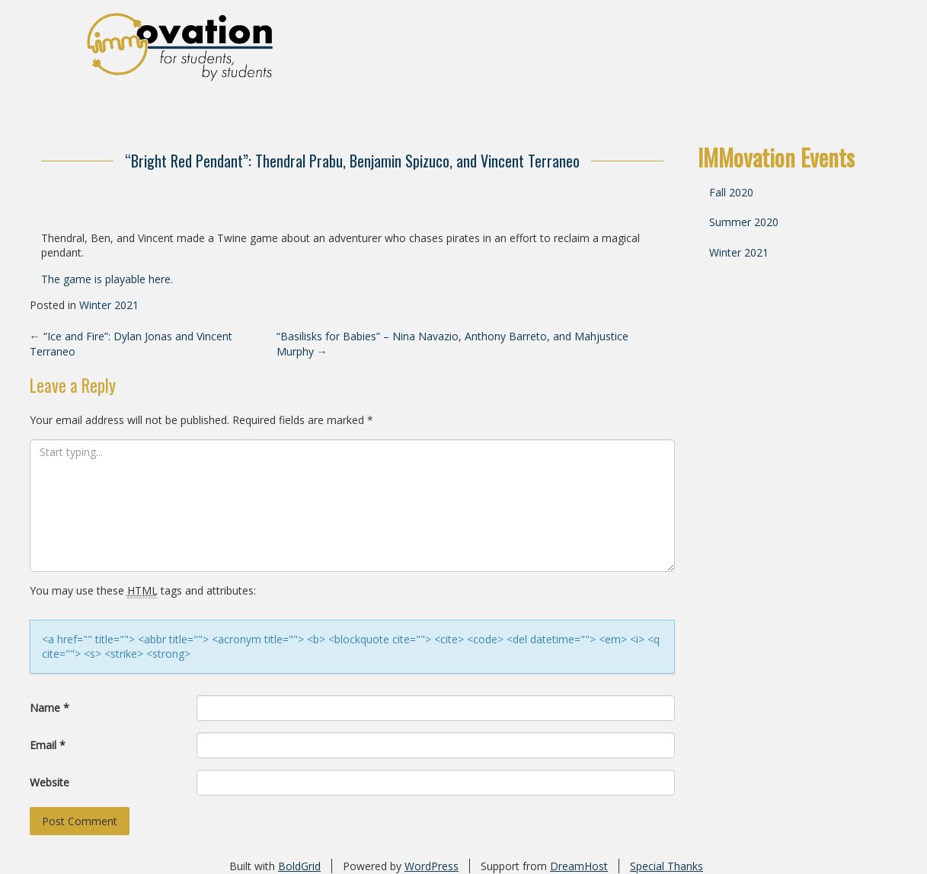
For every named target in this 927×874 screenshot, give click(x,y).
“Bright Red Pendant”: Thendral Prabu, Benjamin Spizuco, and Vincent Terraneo (352, 160)
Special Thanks (666, 866)
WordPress (431, 866)
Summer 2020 (743, 222)
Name (49, 707)
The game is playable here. (107, 279)
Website (49, 782)
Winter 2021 (109, 305)
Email (48, 745)
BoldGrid (299, 866)
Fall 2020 (731, 192)
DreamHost (579, 866)
